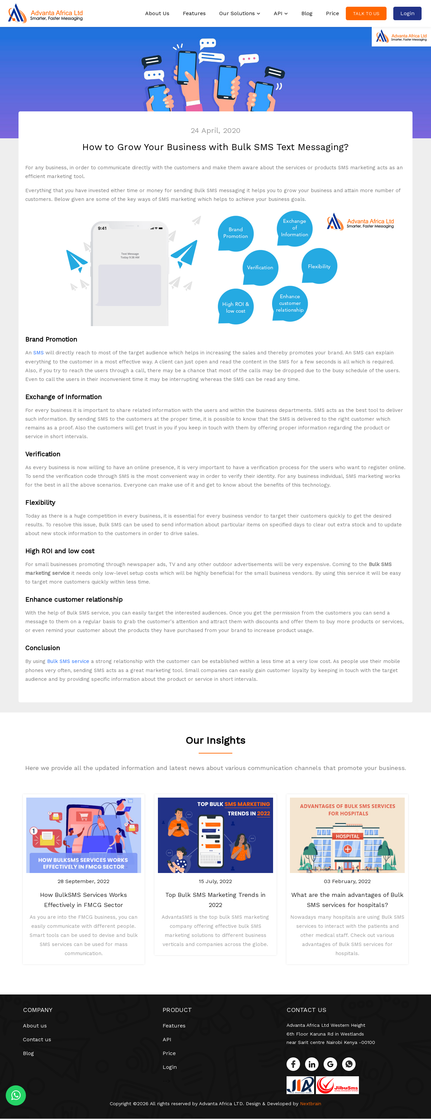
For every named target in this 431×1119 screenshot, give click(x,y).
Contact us (37, 1039)
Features (194, 13)
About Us (157, 13)
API (281, 13)
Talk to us (366, 13)
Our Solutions (239, 13)
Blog (306, 13)
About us (35, 1025)
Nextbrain (311, 1104)
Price (332, 13)
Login (407, 13)
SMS (38, 353)
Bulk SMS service (68, 661)
